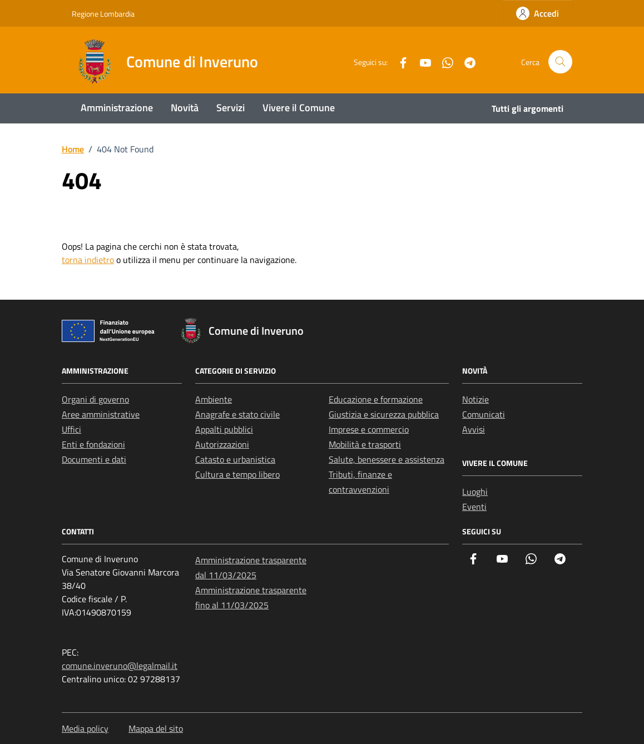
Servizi (230, 107)
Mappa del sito (155, 728)
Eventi (474, 506)
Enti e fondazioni (93, 444)
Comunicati (483, 414)
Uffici (71, 429)
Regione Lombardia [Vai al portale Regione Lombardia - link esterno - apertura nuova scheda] (103, 13)
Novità (185, 107)
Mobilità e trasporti (365, 444)
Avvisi (473, 429)
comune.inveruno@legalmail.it (119, 665)
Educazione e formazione (376, 399)
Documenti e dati (94, 459)
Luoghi (475, 491)
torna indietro (88, 259)
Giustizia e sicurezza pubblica (384, 414)
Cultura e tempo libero (237, 474)
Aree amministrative (101, 414)
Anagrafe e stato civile (237, 414)
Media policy (85, 728)
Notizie (475, 399)
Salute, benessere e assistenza (386, 459)
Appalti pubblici (224, 429)
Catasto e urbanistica (235, 459)
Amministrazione (117, 107)
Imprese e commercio (369, 429)
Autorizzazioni (222, 444)
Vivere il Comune (298, 107)
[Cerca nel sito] (560, 62)
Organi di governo (95, 399)
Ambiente (213, 399)
